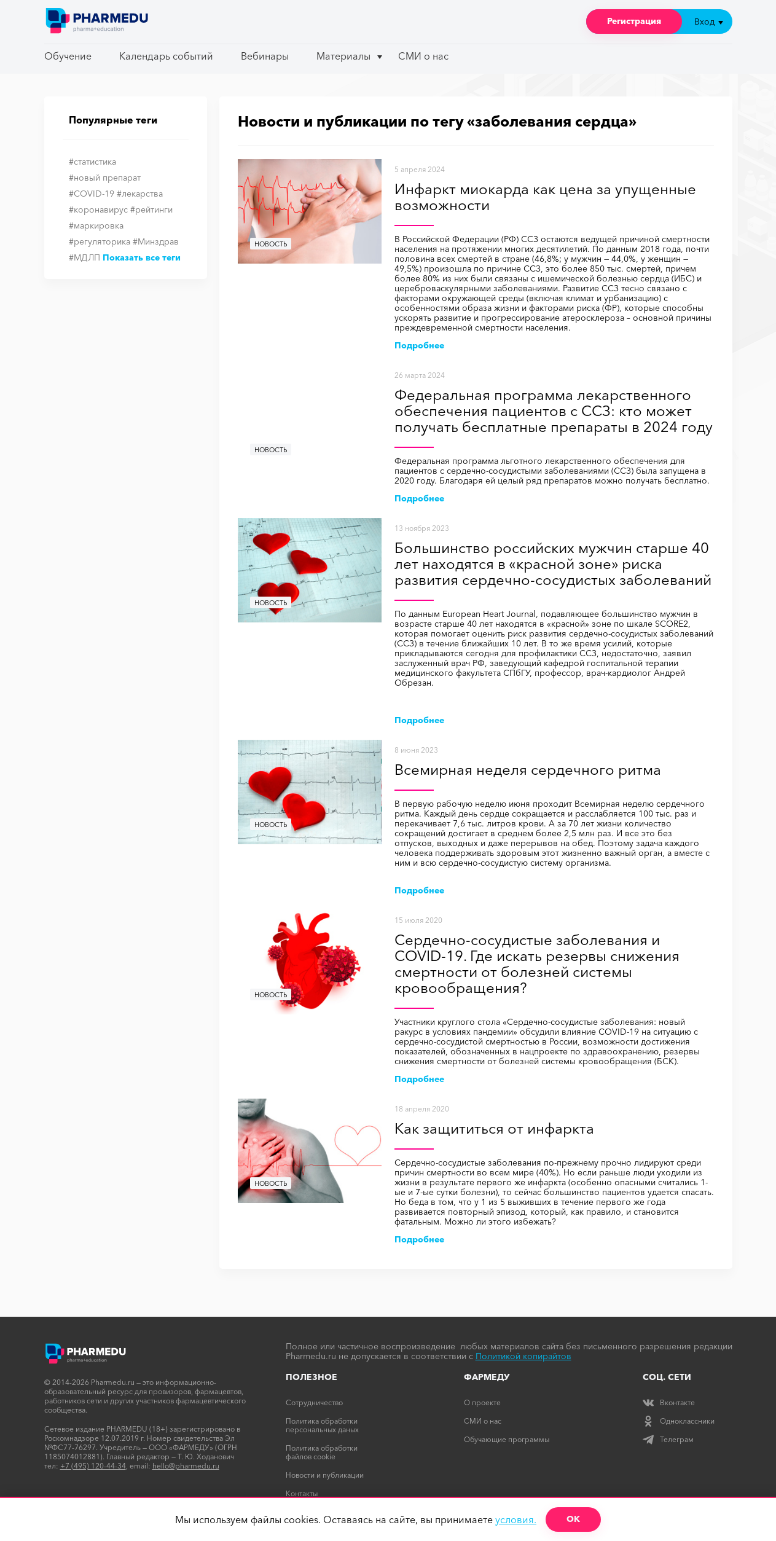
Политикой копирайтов (523, 1356)
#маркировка (96, 225)
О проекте (482, 1402)
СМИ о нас (423, 55)
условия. (515, 1519)
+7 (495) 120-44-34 (93, 1465)
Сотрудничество (314, 1402)
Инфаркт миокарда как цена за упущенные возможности (545, 197)
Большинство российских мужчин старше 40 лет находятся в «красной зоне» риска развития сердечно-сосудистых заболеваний (552, 564)
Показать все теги (142, 257)
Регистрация (634, 20)
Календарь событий (166, 55)
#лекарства (140, 193)
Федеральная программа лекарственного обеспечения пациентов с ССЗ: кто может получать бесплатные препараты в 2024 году (553, 411)
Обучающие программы (506, 1439)
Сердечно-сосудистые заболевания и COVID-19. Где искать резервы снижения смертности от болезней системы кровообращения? (537, 964)
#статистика (92, 161)
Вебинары (265, 55)
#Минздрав (156, 241)
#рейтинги (151, 209)
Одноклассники (679, 1420)
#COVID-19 (91, 193)
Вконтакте (669, 1402)
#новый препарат (105, 177)
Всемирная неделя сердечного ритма (527, 770)
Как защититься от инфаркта (494, 1129)
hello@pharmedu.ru (185, 1465)
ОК (573, 1518)
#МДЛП (84, 257)
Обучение (68, 55)
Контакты (302, 1493)
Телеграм (668, 1439)
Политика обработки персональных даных (322, 1425)
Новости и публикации (325, 1475)
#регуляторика (99, 241)
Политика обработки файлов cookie (322, 1452)
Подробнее (419, 345)
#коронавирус (98, 209)
